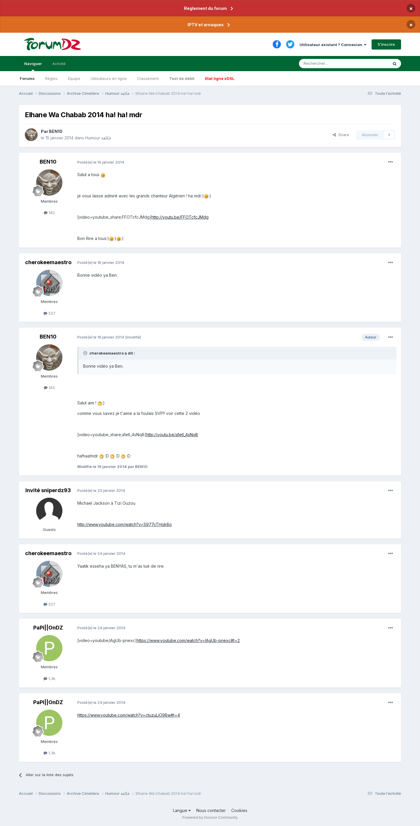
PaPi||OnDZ (48, 628)
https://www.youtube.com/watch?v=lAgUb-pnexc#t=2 (188, 640)
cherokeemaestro (48, 262)
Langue (182, 810)
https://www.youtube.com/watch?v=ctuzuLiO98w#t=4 (128, 715)
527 (49, 313)
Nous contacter (211, 810)
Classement (148, 78)
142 (49, 212)
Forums (27, 78)
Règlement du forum (205, 8)
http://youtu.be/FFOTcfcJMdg (180, 217)
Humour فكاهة (98, 137)
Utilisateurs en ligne (109, 78)
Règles (51, 78)
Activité (59, 63)
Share (341, 134)
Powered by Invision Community (210, 817)
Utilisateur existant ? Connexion (333, 44)
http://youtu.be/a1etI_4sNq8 (172, 434)
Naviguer (33, 66)
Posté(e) (100, 162)
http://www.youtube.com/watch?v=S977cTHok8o (124, 524)
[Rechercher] (331, 63)
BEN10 (55, 131)
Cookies (239, 810)
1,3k (49, 678)
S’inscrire (386, 44)
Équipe (74, 78)
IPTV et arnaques (206, 24)
